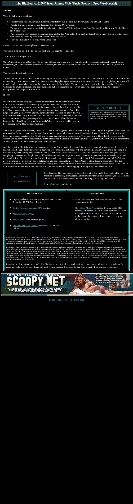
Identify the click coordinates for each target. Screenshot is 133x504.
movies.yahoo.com (21, 219)
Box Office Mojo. (83, 208)
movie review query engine (25, 225)
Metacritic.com (20, 213)
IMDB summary (82, 199)
